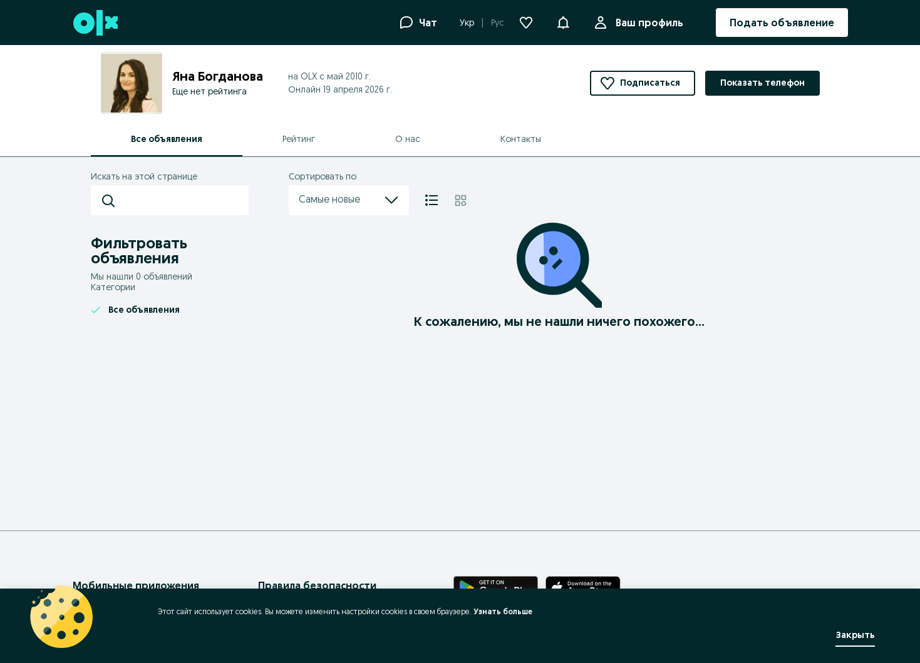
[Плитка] (460, 200)
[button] (563, 21)
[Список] (431, 200)
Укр (467, 22)
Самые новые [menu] (349, 200)
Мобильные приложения (136, 585)
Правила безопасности (317, 585)
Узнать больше (502, 611)
